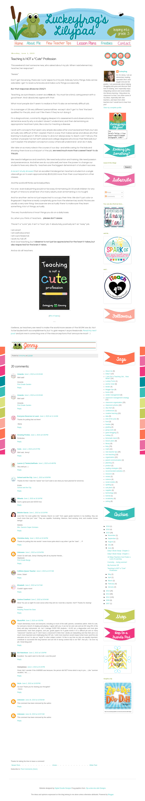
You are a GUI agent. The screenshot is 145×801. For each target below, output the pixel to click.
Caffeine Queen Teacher (26, 571)
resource (109, 475)
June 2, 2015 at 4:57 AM (45, 571)
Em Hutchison (22, 653)
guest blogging (111, 434)
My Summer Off (113, 567)
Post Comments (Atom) (29, 769)
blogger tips (110, 391)
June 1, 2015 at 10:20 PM (38, 513)
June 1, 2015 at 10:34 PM (39, 538)
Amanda (20, 374)
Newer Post (16, 765)
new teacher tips (111, 453)
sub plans (109, 489)
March (110, 582)
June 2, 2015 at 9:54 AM (39, 599)
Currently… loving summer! (117, 564)
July (109, 546)
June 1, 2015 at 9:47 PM (31, 449)
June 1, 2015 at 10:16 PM (33, 498)
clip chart (109, 409)
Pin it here (54, 316)
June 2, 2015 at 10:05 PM (31, 683)
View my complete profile (112, 108)
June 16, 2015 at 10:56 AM (35, 700)
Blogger (111, 794)
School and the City (24, 477)
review (108, 478)
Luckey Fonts (110, 383)
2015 (108, 534)
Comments (110, 198)
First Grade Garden (24, 384)
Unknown (21, 552)
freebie (108, 426)
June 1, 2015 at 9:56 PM (42, 477)
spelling (108, 486)
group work (109, 431)
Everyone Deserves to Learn (28, 416)
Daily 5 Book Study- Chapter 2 (118, 552)
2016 (108, 531)
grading (108, 429)
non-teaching (110, 456)
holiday (108, 437)
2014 (108, 592)
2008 (108, 602)
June (110, 550)
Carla (19, 449)
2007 (108, 605)
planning (109, 464)
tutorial (108, 497)
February (111, 585)
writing (108, 503)
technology (109, 495)
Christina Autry (23, 538)
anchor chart (110, 386)
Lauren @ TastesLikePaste (27, 463)
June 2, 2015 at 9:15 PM (36, 667)
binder (108, 388)
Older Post (93, 765)
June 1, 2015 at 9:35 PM (39, 435)
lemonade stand (111, 440)
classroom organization (114, 404)
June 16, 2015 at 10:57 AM (35, 714)
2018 (108, 528)
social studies (110, 484)
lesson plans (110, 442)
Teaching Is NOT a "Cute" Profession (116, 571)
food (107, 423)
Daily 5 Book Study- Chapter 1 (118, 555)
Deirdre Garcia (23, 513)
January (111, 589)
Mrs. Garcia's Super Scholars (27, 527)
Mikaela (20, 498)
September (112, 540)
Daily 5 (108, 375)
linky (107, 448)
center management (113, 396)
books (108, 394)
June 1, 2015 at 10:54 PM (34, 552)
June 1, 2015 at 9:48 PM (47, 463)
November (112, 537)
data (107, 418)
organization (110, 459)
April (109, 579)
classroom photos (112, 407)
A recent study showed (22, 171)
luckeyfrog (123, 71)
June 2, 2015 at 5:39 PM (37, 653)
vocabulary (109, 500)
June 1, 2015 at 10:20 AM (34, 374)
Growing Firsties (23, 435)
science (108, 481)
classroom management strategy (117, 399)
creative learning (111, 415)
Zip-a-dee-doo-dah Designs (96, 788)
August (110, 543)
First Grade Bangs (23, 560)
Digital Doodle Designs (63, 788)
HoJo (19, 683)
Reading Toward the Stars (26, 610)
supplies (108, 492)
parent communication (113, 462)
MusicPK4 (21, 620)
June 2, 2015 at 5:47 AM (33, 585)
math (107, 451)
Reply (19, 388)
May (109, 576)
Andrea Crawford (23, 599)
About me (109, 373)
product (108, 467)
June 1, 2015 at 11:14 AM (49, 416)
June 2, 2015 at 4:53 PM (34, 620)
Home (55, 765)
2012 (108, 599)
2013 (108, 596)
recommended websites (114, 473)
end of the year (111, 420)
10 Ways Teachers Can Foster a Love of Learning (118, 560)
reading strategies (112, 470)
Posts (108, 194)
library (108, 445)
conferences (110, 412)
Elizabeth (21, 585)
